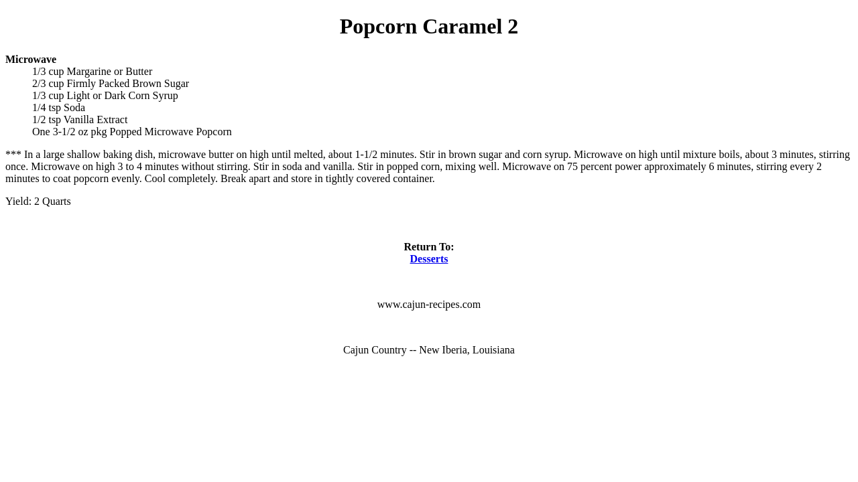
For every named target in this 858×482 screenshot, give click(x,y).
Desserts (429, 258)
